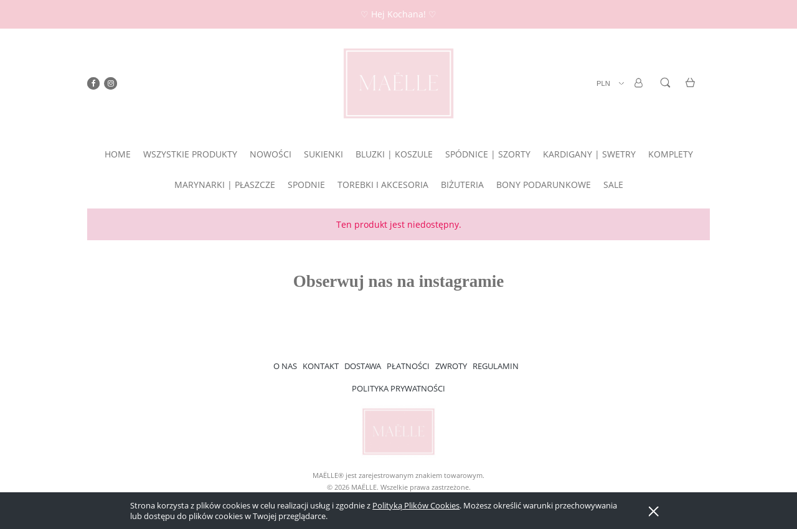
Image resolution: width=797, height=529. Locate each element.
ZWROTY (451, 366)
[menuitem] (118, 154)
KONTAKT (321, 366)
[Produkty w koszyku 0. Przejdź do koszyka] (692, 90)
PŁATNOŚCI (408, 366)
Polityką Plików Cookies (416, 505)
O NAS (285, 366)
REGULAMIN (496, 366)
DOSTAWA (362, 366)
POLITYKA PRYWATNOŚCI (398, 388)
